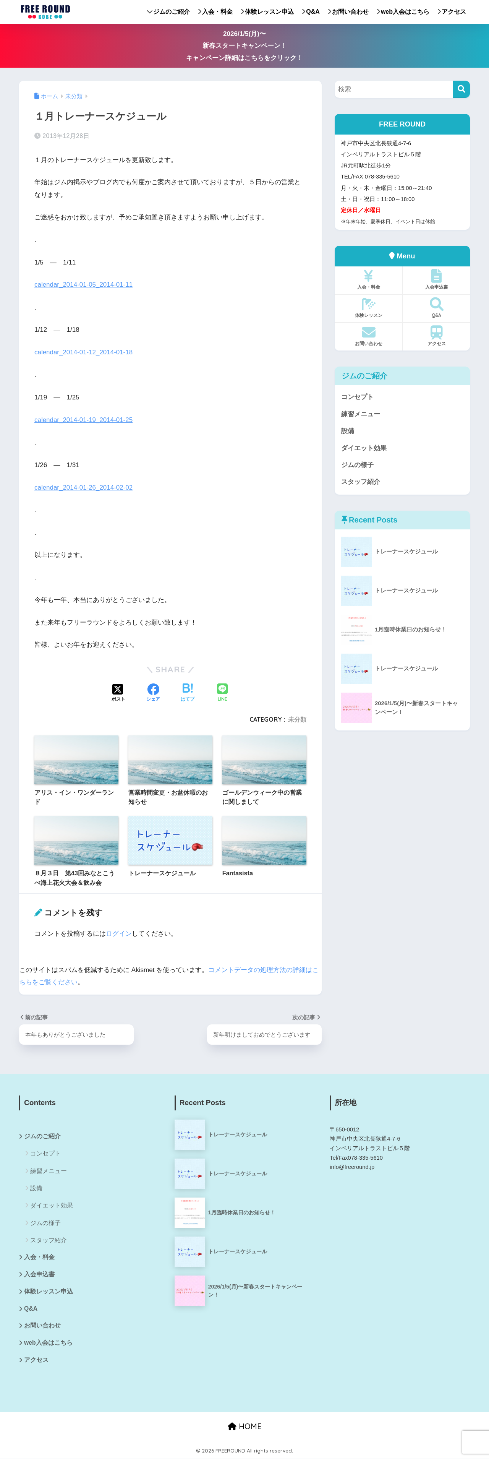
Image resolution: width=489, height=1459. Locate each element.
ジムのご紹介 (168, 11)
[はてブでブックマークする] (187, 692)
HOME (245, 1426)
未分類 (297, 718)
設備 (347, 431)
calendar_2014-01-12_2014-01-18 (84, 351)
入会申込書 (436, 279)
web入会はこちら (402, 11)
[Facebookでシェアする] (153, 692)
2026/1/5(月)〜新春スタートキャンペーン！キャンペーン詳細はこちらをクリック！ (244, 46)
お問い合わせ (348, 11)
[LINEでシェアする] (222, 692)
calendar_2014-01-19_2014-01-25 (84, 419)
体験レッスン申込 (267, 11)
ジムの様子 (357, 465)
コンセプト (357, 397)
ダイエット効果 (364, 448)
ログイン (119, 932)
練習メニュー (360, 414)
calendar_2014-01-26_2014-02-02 (84, 486)
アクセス (451, 11)
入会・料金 (215, 11)
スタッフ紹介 (360, 482)
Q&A (310, 11)
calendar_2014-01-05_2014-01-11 (84, 284)
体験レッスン (368, 307)
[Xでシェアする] (118, 692)
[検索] (461, 89)
